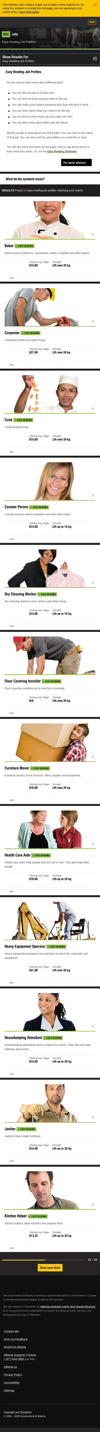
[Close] (95, 5)
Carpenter (12, 332)
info (10, 34)
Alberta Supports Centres (20, 1355)
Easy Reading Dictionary (62, 151)
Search (81, 22)
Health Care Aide (17, 855)
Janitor (10, 1129)
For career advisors (74, 162)
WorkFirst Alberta (15, 1347)
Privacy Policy (13, 1374)
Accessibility (12, 1382)
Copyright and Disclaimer (18, 1412)
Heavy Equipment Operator (25, 946)
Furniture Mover (17, 768)
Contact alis (11, 1331)
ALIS (23, 22)
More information (29, 11)
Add (62, 22)
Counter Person (16, 506)
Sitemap (9, 1390)
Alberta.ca (10, 1366)
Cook (8, 419)
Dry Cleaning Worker (20, 594)
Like (71, 22)
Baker (9, 245)
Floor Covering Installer (23, 681)
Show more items (50, 1267)
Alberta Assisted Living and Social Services (67, 1306)
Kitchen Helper (16, 1216)
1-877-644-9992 (14, 1359)
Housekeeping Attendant (23, 1037)
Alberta (10, 22)
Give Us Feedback (16, 1339)
